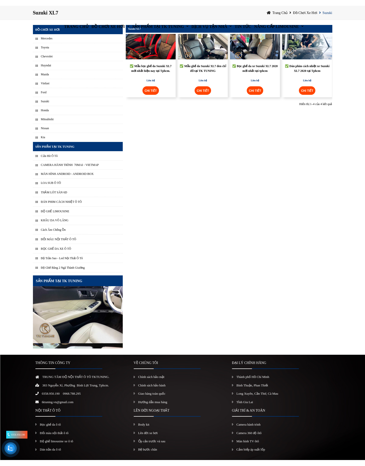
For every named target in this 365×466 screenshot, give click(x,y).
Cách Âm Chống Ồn (53, 235)
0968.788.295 (72, 399)
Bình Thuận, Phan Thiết (252, 391)
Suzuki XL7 (134, 34)
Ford (44, 98)
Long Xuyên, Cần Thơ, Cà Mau (257, 399)
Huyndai (46, 71)
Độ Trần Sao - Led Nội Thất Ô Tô (62, 264)
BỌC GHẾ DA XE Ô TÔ (56, 254)
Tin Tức (256, 6)
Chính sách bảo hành (152, 391)
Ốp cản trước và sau (151, 447)
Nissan (45, 134)
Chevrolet (47, 62)
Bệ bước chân (147, 455)
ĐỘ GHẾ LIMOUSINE (55, 217)
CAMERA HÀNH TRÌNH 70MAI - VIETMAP (70, 171)
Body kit (143, 430)
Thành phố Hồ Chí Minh (253, 383)
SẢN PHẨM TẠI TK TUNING (59, 287)
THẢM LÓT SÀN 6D (54, 198)
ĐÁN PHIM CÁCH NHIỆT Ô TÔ (61, 208)
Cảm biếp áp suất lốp (251, 455)
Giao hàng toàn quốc (151, 399)
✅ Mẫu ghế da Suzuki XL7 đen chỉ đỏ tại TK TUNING (203, 74)
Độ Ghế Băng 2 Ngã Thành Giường (63, 273)
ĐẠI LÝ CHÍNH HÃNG (249, 369)
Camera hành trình (249, 430)
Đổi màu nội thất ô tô (54, 439)
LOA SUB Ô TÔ (51, 189)
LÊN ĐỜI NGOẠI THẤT (151, 416)
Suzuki (327, 18)
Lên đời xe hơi (148, 439)
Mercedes (47, 44)
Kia (43, 143)
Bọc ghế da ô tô (50, 430)
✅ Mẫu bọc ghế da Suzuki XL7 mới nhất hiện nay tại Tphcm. (150, 74)
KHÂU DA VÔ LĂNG (55, 226)
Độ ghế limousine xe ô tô (56, 447)
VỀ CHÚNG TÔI (146, 369)
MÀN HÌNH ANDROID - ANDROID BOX (67, 180)
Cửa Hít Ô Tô (49, 162)
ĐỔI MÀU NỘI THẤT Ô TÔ (58, 245)
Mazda (45, 80)
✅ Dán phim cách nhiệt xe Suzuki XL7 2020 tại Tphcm (307, 74)
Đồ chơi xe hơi (93, 6)
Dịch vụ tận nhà (213, 6)
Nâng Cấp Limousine (299, 6)
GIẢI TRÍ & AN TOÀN (248, 416)
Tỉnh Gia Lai (245, 408)
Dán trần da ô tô (50, 455)
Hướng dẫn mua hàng (152, 408)
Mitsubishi (47, 125)
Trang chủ (51, 6)
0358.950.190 (51, 399)
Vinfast (45, 89)
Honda (45, 116)
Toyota (45, 53)
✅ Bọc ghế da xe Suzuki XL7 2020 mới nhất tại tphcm (255, 74)
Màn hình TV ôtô (248, 447)
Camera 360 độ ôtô (249, 439)
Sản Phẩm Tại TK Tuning (152, 6)
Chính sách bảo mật (151, 383)
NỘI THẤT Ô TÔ (48, 416)
